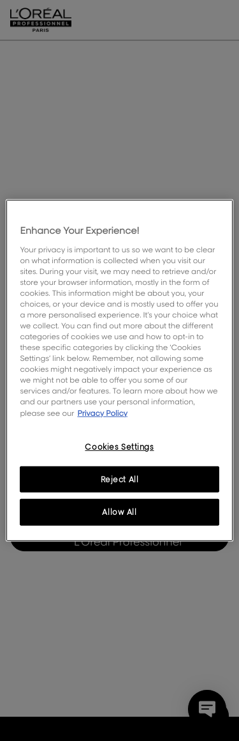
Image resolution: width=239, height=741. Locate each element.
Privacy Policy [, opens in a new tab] (102, 412)
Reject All (120, 479)
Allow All (119, 512)
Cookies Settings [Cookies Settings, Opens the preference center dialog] (119, 446)
